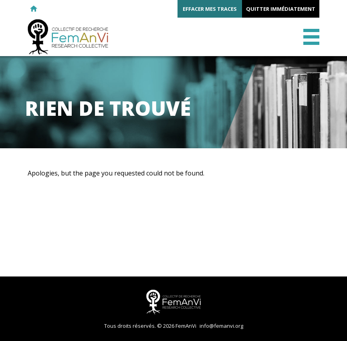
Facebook (62, 9)
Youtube (91, 9)
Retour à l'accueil (34, 9)
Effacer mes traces (210, 8)
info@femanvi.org (221, 325)
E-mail (48, 9)
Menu (311, 37)
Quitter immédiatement (280, 8)
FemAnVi (68, 36)
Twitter (77, 9)
